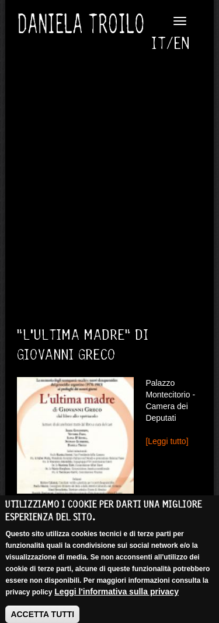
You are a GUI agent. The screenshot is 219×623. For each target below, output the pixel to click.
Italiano (162, 44)
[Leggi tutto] (166, 441)
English (182, 44)
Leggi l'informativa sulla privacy (116, 597)
